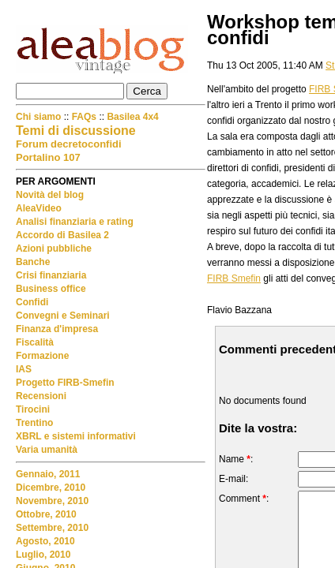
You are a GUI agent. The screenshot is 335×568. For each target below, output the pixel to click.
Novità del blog (50, 194)
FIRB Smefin (234, 278)
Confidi (32, 302)
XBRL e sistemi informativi (76, 436)
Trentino (34, 422)
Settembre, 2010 (52, 527)
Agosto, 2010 (45, 541)
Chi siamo (40, 116)
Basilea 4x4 (132, 116)
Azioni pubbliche (54, 248)
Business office (51, 288)
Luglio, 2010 (43, 554)
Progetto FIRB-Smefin (65, 382)
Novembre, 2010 (52, 500)
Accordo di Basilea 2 (62, 235)
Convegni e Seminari (63, 315)
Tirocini (33, 409)
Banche (33, 261)
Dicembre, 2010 (50, 487)
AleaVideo (39, 208)
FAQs (84, 116)
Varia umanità (46, 449)
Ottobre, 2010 (46, 514)
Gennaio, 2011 (48, 474)
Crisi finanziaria (51, 275)
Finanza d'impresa (57, 328)
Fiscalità (35, 342)
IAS (24, 369)
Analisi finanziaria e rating (75, 221)
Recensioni (41, 396)
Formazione (42, 355)
